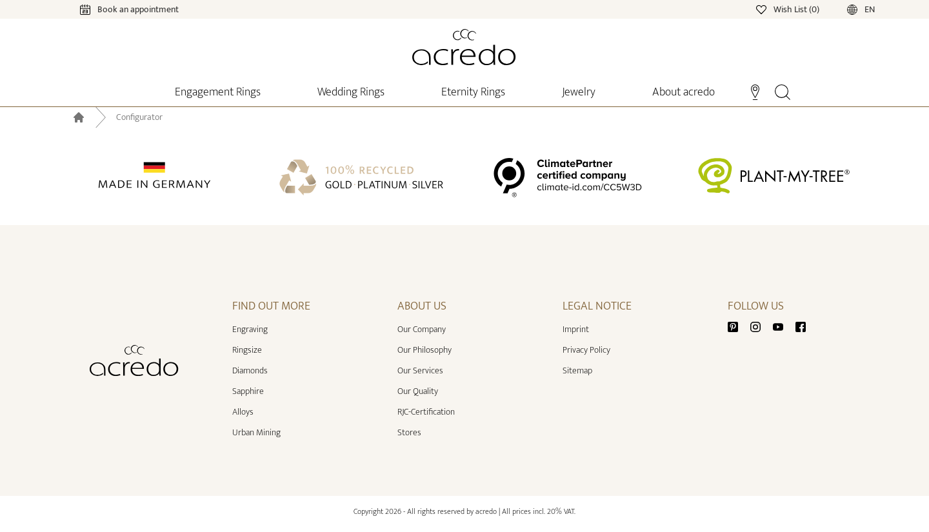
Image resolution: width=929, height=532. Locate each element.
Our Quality (417, 391)
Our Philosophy (424, 349)
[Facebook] (800, 326)
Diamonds (250, 370)
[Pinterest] (738, 326)
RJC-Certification (426, 411)
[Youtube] (783, 326)
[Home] (464, 47)
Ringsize (247, 349)
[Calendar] (116, 8)
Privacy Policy (586, 349)
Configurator (139, 117)
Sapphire (248, 391)
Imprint (576, 329)
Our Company (421, 329)
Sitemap (577, 370)
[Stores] (755, 90)
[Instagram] (760, 326)
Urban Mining (256, 432)
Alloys (243, 411)
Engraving (250, 329)
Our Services (420, 370)
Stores (409, 432)
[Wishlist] (788, 8)
